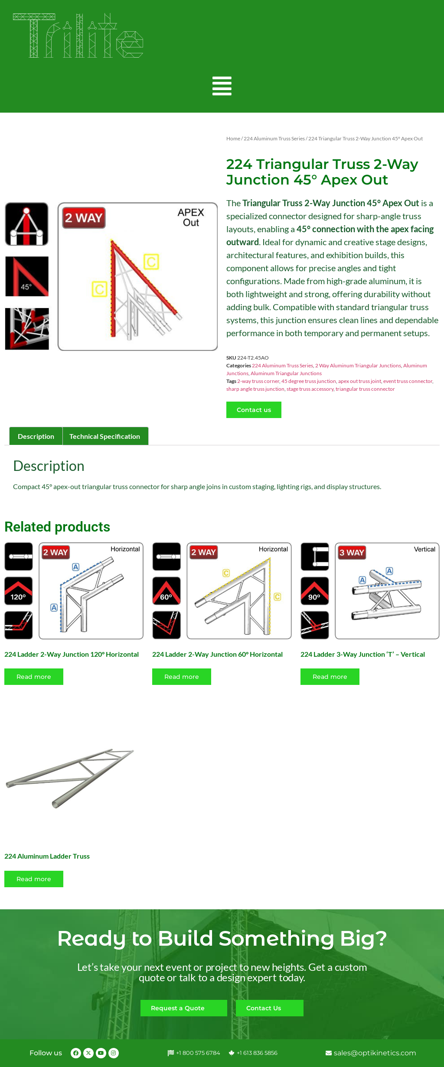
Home (233, 138)
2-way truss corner (258, 381)
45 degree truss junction (308, 381)
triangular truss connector (365, 389)
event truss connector (407, 381)
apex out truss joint (359, 381)
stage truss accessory (310, 389)
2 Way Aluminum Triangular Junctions (358, 365)
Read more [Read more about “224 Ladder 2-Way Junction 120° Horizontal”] (33, 677)
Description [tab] (36, 436)
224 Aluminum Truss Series (274, 138)
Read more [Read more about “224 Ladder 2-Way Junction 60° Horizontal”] (181, 677)
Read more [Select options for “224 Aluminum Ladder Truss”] (33, 879)
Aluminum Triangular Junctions (286, 373)
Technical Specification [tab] (104, 436)
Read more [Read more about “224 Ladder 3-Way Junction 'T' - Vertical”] (330, 677)
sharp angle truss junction (255, 389)
